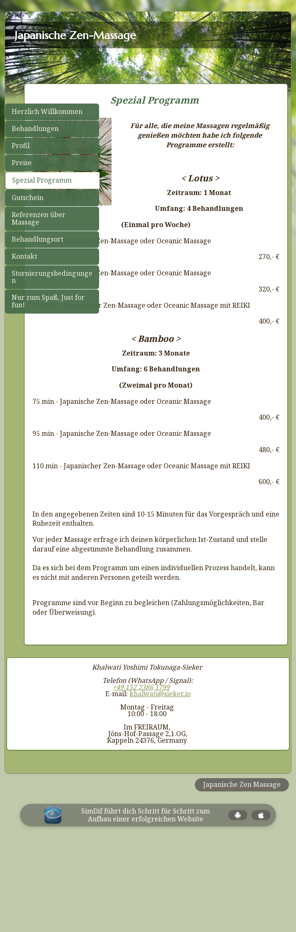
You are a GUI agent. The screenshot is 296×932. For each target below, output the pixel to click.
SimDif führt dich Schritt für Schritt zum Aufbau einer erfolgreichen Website (145, 900)
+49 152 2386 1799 (141, 772)
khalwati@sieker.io (160, 779)
